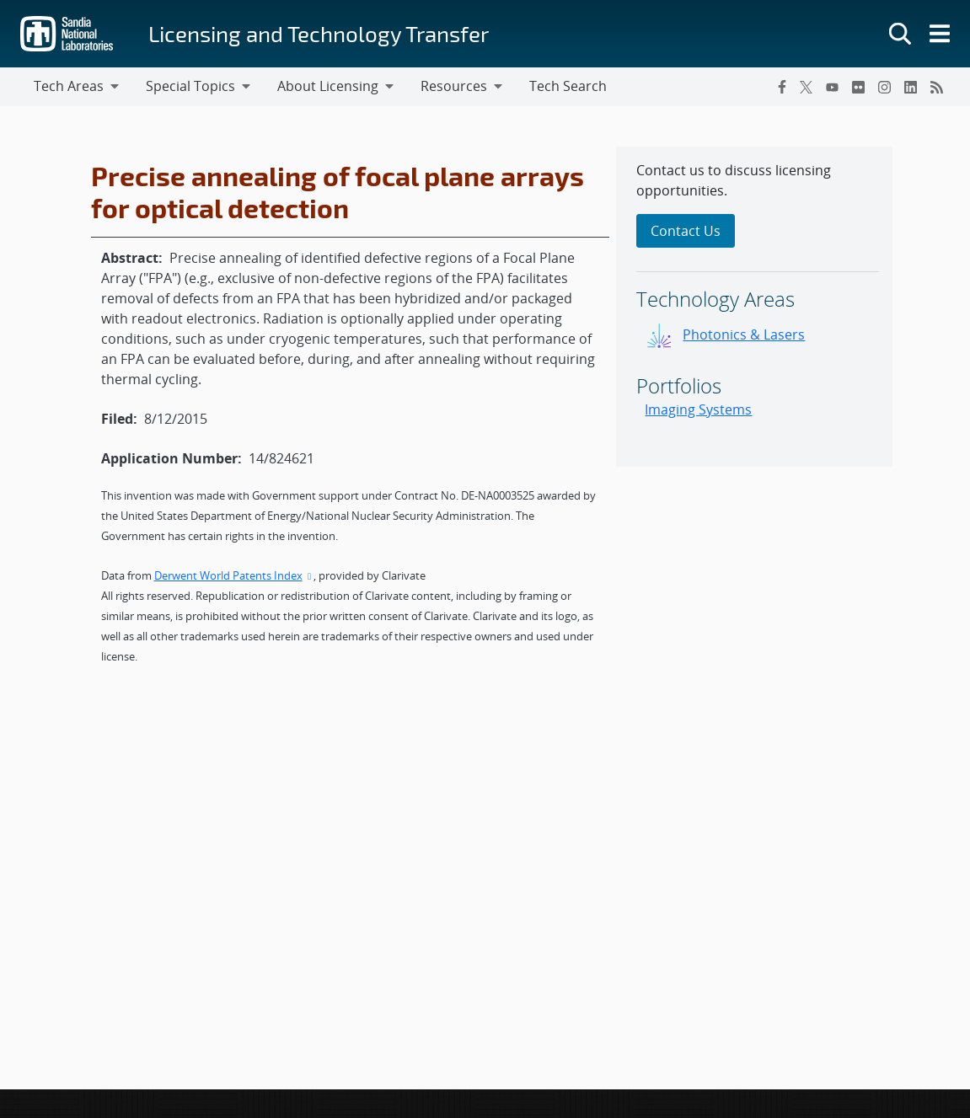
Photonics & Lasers (744, 334)
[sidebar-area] (754, 307)
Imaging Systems (698, 409)
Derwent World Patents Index (234, 575)
